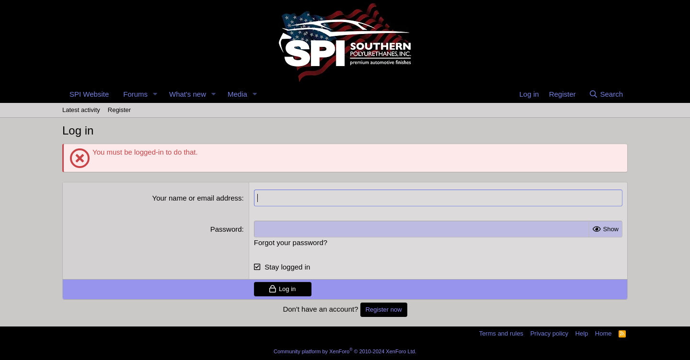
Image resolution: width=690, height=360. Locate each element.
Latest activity (81, 109)
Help (581, 333)
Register (119, 109)
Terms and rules (501, 333)
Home (603, 333)
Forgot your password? (290, 242)
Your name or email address (197, 198)
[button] (155, 94)
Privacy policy (549, 333)
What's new (187, 94)
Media (237, 94)
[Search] (606, 94)
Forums (135, 94)
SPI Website (89, 94)
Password (226, 229)
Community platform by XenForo (345, 351)
